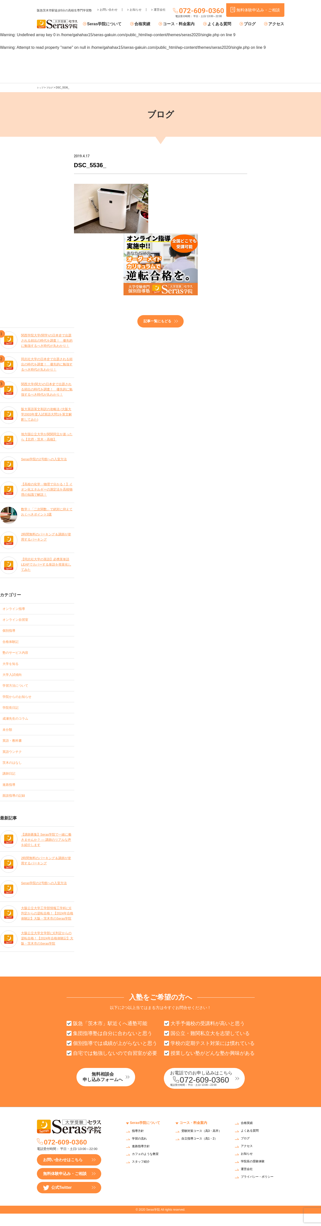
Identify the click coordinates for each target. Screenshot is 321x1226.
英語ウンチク (14, 759)
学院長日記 (12, 713)
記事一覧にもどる (157, 321)
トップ (40, 87)
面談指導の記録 (16, 806)
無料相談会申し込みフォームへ (112, 1090)
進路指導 (10, 794)
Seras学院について (115, 24)
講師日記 (10, 783)
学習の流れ (140, 1151)
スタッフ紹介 (142, 1174)
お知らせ (136, 6)
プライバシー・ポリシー (260, 1189)
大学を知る (12, 666)
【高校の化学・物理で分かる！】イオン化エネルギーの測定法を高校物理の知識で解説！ (47, 488)
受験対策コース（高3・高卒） (201, 1145)
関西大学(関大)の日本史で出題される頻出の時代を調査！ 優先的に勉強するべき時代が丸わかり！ (47, 388)
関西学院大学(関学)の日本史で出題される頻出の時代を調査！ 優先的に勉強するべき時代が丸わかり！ (47, 338)
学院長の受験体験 (255, 1174)
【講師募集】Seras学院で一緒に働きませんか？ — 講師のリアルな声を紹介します (46, 849)
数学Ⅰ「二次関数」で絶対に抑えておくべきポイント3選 (47, 511)
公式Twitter (57, 1200)
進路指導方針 (142, 1159)
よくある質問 (223, 24)
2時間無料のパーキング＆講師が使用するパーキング (46, 536)
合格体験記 (12, 643)
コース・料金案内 (185, 24)
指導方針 (139, 1143)
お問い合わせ (109, 6)
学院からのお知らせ (20, 701)
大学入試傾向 (14, 678)
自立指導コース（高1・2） (202, 1154)
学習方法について (18, 689)
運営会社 (160, 6)
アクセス (276, 24)
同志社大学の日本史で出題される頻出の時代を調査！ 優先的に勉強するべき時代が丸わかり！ (47, 363)
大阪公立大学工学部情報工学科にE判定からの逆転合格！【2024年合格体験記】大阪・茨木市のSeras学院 (47, 924)
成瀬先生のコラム (18, 724)
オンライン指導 (16, 608)
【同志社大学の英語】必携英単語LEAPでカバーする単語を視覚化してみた (47, 564)
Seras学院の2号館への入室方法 (45, 458)
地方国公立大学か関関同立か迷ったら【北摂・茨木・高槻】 (47, 436)
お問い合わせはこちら (63, 1172)
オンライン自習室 (18, 620)
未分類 (8, 736)
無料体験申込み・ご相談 (65, 1186)
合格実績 (151, 24)
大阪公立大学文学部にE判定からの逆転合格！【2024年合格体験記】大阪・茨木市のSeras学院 (46, 949)
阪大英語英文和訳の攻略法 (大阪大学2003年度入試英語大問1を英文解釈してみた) (46, 413)
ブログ (252, 24)
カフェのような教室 (147, 1167)
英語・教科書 (14, 748)
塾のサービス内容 (18, 655)
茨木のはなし (14, 771)
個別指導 (10, 631)
